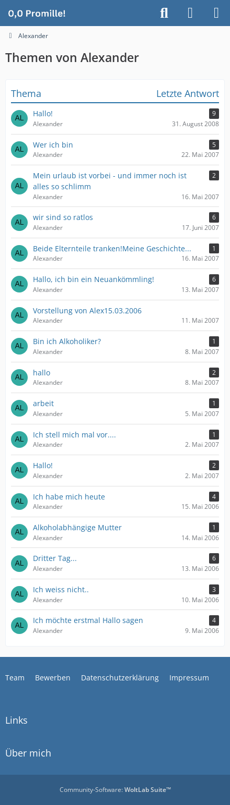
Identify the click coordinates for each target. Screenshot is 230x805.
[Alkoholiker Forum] (36, 13)
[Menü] (216, 13)
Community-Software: (115, 789)
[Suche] (164, 13)
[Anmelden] (190, 13)
